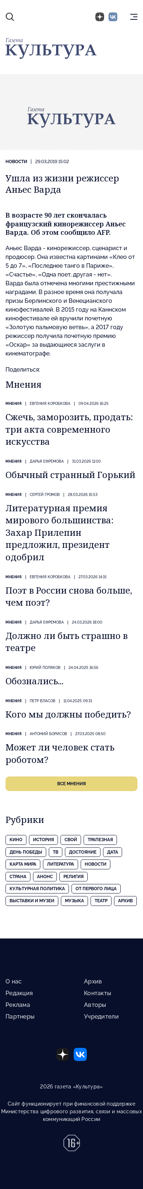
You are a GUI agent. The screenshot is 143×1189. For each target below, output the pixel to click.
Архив (125, 900)
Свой (71, 839)
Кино (16, 839)
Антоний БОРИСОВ (48, 734)
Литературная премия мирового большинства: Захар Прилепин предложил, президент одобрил (60, 532)
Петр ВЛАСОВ (42, 701)
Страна (18, 876)
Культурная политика (37, 888)
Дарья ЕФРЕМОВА (47, 461)
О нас (14, 981)
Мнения (14, 404)
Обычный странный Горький (70, 475)
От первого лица (96, 888)
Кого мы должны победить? (68, 714)
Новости (16, 161)
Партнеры (20, 1016)
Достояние (82, 852)
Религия (73, 876)
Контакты (97, 993)
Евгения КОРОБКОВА (50, 404)
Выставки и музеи (32, 900)
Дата (112, 852)
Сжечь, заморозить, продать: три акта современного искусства (69, 429)
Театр (101, 900)
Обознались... (34, 681)
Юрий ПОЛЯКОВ (45, 668)
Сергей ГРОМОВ (45, 495)
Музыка (74, 900)
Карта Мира (23, 864)
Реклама (18, 1004)
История (43, 839)
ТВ (55, 852)
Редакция (19, 993)
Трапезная (100, 839)
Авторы (95, 1004)
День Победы (26, 852)
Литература (60, 864)
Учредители (101, 1016)
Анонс (45, 876)
